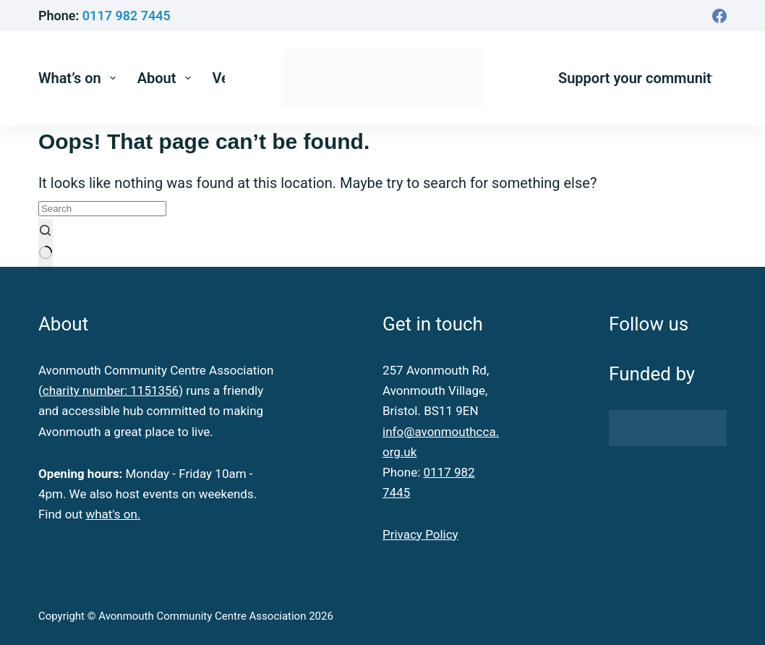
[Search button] (45, 243)
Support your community (638, 78)
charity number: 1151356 (111, 390)
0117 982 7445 (126, 15)
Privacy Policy (420, 534)
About (167, 78)
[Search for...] (102, 208)
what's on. (112, 514)
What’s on (79, 78)
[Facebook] (719, 16)
